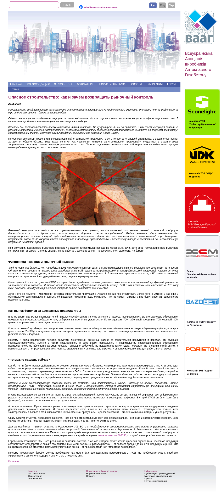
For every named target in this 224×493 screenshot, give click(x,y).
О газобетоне (63, 84)
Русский (153, 5)
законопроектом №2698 (111, 435)
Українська (171, 5)
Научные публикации (155, 481)
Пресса (148, 478)
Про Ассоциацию (38, 84)
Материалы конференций (158, 476)
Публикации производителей (159, 473)
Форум (171, 84)
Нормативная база (112, 84)
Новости (135, 84)
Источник (13, 461)
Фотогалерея (86, 84)
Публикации (154, 84)
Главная (16, 84)
